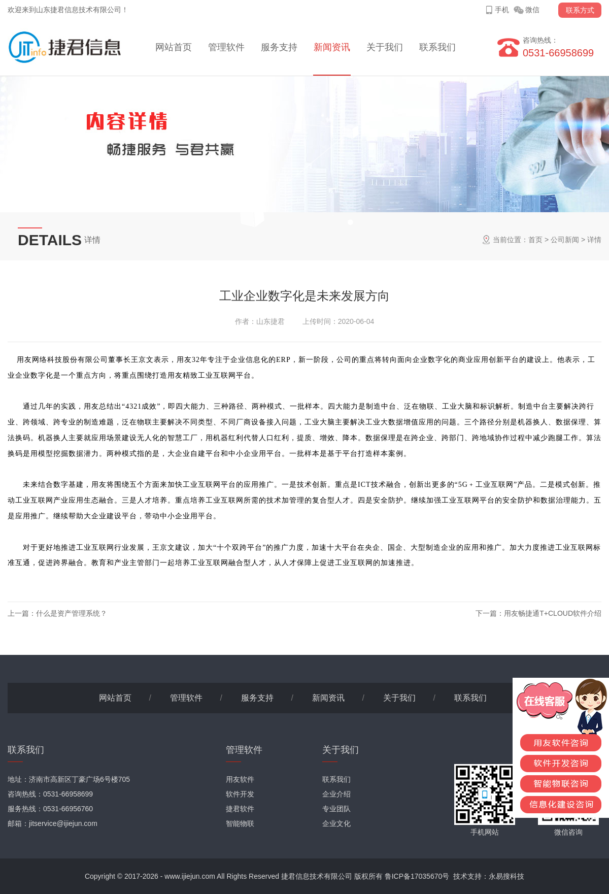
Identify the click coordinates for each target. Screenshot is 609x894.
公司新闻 (565, 240)
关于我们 (384, 47)
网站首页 (173, 47)
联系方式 (580, 10)
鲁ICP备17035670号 (417, 876)
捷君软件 (240, 809)
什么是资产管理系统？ (71, 613)
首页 (535, 240)
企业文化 (336, 823)
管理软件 (226, 47)
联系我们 (437, 47)
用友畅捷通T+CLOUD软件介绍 (552, 613)
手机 (502, 10)
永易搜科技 (506, 876)
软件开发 (240, 794)
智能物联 (240, 823)
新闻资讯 (332, 47)
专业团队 (336, 809)
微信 (532, 10)
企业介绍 (336, 794)
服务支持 (279, 47)
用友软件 (240, 779)
